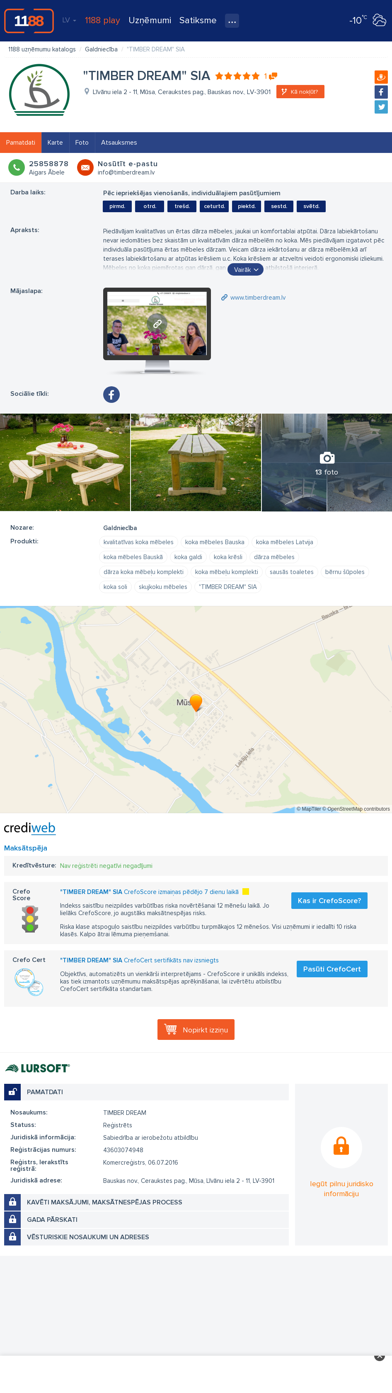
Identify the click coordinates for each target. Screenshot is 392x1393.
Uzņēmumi (149, 20)
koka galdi (188, 557)
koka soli (115, 587)
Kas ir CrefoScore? (329, 900)
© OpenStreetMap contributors (356, 809)
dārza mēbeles (274, 557)
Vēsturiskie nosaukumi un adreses (88, 1237)
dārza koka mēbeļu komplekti (144, 572)
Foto (82, 142)
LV (69, 19)
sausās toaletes (292, 572)
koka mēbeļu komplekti (226, 572)
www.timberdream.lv (258, 297)
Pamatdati (20, 142)
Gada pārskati (52, 1220)
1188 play (102, 20)
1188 (29, 20)
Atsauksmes (119, 142)
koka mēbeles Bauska (214, 542)
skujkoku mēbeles (163, 587)
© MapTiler (309, 809)
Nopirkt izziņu (205, 1029)
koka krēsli (228, 557)
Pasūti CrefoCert (332, 969)
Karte (55, 142)
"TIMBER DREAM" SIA (228, 587)
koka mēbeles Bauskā (133, 557)
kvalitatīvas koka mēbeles (139, 542)
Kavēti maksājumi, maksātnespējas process (104, 1202)
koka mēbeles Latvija (284, 542)
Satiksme (198, 20)
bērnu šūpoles (345, 572)
